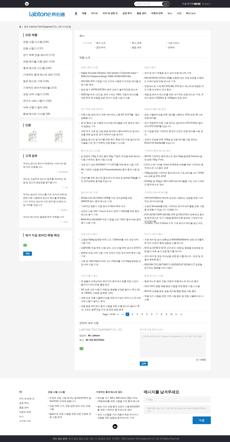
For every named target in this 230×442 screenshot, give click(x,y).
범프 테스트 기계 (32, 81)
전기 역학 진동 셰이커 (35, 55)
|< (118, 314)
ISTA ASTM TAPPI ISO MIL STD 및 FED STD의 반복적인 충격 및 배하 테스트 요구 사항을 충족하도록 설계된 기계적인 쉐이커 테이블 (174, 218)
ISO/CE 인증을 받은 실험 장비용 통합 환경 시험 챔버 (170, 291)
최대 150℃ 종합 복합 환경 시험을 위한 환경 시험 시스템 (172, 286)
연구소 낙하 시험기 (34, 100)
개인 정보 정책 (60, 438)
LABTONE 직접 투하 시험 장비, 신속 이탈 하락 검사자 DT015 (111, 248)
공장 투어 (127, 13)
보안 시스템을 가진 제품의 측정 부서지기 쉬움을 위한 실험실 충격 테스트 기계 (118, 416)
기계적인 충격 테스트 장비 (38, 74)
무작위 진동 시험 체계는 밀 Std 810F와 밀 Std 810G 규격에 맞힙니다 (70, 399)
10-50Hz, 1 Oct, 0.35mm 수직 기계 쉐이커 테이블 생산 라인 (173, 223)
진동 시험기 (30, 48)
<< (122, 314)
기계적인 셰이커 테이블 (36, 87)
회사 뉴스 (190, 13)
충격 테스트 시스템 (34, 68)
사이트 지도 (25, 421)
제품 (84, 13)
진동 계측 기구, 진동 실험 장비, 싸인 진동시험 (70, 407)
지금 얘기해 (188, 3)
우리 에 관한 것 (110, 13)
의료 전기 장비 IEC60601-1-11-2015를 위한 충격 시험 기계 (110, 164)
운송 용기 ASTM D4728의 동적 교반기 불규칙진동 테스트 (109, 89)
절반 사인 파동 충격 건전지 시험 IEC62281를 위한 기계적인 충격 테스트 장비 (118, 408)
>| (181, 314)
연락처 (171, 47)
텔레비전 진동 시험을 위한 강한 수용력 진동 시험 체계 (70, 415)
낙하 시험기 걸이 (32, 107)
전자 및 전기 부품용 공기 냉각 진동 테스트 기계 (167, 73)
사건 (179, 13)
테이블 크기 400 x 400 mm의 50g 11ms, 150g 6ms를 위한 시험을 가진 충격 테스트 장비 (118, 400)
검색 (166, 4)
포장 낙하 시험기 (32, 94)
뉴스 (170, 13)
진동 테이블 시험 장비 (35, 61)
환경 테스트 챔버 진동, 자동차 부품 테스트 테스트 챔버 (171, 281)
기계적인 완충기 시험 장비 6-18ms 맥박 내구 (103, 206)
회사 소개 (101, 43)
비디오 (94, 13)
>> (176, 314)
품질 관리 (141, 13)
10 (171, 314)
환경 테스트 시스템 (34, 113)
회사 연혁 (136, 43)
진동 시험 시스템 (32, 41)
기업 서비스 (174, 43)
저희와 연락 (157, 13)
